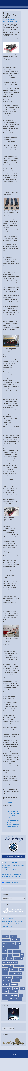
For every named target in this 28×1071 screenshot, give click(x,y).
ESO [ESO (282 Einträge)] (10, 951)
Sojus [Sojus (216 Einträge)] (22, 988)
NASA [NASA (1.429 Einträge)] (5, 973)
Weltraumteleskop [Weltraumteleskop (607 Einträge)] (14, 999)
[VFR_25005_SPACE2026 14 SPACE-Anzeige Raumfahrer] (13, 1013)
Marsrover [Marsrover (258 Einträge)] (5, 969)
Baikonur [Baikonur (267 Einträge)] (5, 943)
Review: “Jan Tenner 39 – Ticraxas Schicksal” (12, 921)
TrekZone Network (8, 918)
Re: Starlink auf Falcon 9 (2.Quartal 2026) (11, 876)
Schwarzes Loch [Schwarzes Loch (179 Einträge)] (7, 988)
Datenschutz (18, 856)
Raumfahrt (6, 20)
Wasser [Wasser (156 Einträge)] (5, 999)
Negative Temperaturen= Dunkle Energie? (11, 869)
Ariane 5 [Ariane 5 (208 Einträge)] (13, 936)
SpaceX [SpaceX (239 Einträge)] (5, 991)
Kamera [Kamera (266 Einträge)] (10, 958)
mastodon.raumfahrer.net (9, 888)
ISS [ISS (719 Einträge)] (22, 955)
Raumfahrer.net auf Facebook (11, 882)
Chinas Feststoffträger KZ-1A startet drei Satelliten (13, 816)
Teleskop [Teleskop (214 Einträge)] (5, 995)
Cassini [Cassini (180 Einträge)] (12, 943)
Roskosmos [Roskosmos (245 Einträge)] (16, 981)
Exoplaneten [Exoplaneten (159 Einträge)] (17, 951)
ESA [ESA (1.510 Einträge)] (4, 951)
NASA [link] (16, 289)
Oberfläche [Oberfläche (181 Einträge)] (13, 973)
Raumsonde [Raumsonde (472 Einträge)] (17, 977)
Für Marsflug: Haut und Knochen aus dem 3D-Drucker (13, 827)
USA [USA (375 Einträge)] (21, 995)
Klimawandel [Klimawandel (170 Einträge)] (18, 958)
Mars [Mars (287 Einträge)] (11, 966)
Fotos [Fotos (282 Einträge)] (4, 955)
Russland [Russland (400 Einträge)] (5, 984)
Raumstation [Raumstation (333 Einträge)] (6, 981)
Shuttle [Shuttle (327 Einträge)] (16, 988)
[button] (23, 4)
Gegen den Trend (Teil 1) (7, 926)
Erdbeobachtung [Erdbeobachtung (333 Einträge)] (13, 947)
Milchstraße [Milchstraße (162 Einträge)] (14, 969)
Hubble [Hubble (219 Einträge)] (16, 955)
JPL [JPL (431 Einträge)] (4, 958)
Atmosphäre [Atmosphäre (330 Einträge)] (15, 940)
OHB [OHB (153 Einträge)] (19, 973)
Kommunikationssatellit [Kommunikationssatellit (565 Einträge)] (10, 962)
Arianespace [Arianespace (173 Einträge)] (6, 940)
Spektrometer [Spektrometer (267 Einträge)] (13, 991)
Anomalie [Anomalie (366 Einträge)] (5, 936)
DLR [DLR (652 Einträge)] (4, 947)
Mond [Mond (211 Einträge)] (21, 969)
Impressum (9, 856)
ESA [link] (6, 291)
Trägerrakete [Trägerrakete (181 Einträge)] (13, 995)
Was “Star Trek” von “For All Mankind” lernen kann (13, 923)
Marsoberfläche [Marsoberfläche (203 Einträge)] (19, 966)
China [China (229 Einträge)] (18, 943)
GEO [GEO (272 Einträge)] (10, 955)
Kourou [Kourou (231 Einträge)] (5, 966)
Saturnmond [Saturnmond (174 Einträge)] (14, 984)
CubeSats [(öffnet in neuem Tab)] (9, 802)
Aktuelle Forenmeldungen (10, 862)
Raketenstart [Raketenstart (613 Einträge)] (7, 977)
